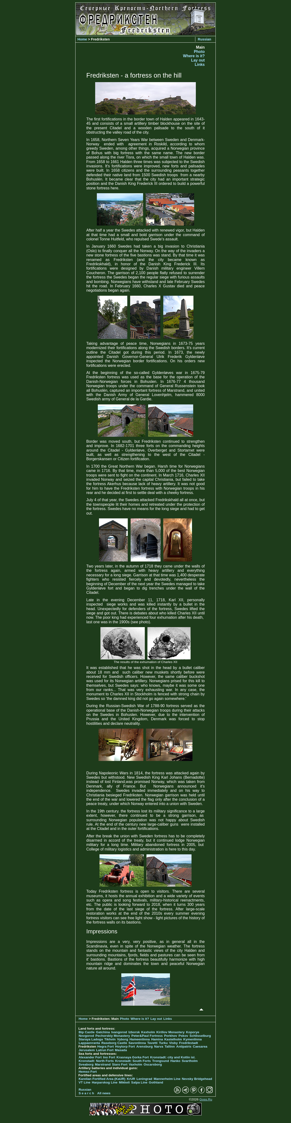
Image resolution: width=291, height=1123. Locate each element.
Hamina (157, 1039)
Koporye (192, 1032)
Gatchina (103, 1032)
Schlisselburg (200, 1036)
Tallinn (170, 1046)
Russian (204, 39)
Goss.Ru (205, 1099)
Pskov (183, 1036)
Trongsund (160, 1061)
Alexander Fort (90, 1057)
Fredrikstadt (188, 1043)
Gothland (156, 1082)
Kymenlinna (192, 1039)
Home (82, 39)
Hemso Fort (88, 1071)
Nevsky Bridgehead (197, 1079)
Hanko (175, 1061)
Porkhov (170, 1036)
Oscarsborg (153, 1064)
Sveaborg (86, 1064)
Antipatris (183, 1046)
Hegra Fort (105, 1046)
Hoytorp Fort (125, 1046)
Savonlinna (137, 1043)
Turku (163, 1043)
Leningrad (144, 1079)
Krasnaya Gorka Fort (132, 1057)
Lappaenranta (89, 1043)
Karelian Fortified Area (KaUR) (102, 1079)
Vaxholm (135, 1064)
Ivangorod (119, 1032)
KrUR (131, 1079)
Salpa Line (139, 1082)
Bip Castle (86, 1032)
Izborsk (134, 1032)
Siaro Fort (119, 1064)
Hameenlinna (139, 1039)
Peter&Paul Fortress (147, 1036)
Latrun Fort (105, 1050)
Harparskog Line (104, 1082)
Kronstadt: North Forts (97, 1061)
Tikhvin (110, 1039)
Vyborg (122, 1039)
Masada (121, 1050)
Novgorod (86, 1036)
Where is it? (194, 56)
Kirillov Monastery (170, 1032)
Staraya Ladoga (91, 1039)
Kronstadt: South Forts (133, 1061)
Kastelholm (173, 1039)
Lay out (198, 60)
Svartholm (190, 1061)
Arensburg (144, 1046)
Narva (158, 1046)
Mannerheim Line (167, 1079)
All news (104, 1093)
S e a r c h (86, 1093)
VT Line (84, 1082)
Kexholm (148, 1032)
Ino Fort (109, 1057)
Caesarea (200, 1046)
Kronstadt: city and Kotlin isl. (172, 1057)
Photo (199, 52)
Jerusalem (87, 1050)
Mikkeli (124, 1082)
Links (200, 64)
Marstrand (103, 1064)
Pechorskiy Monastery (112, 1036)
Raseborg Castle (114, 1043)
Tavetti (152, 1043)
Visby (173, 1043)
